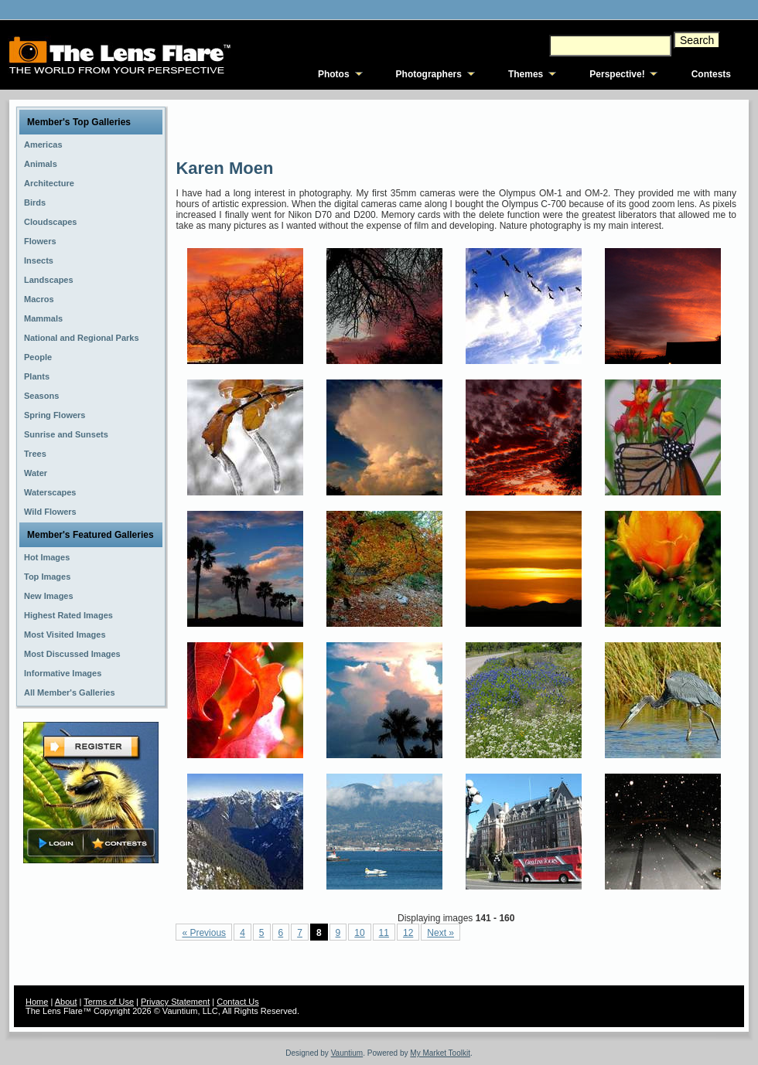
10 (359, 932)
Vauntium (347, 1053)
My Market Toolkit (440, 1053)
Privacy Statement (175, 1001)
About (66, 1001)
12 (408, 932)
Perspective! (616, 74)
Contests (711, 74)
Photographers (429, 74)
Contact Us (237, 1001)
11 (384, 932)
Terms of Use (109, 1001)
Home (37, 1001)
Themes (525, 74)
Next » (440, 932)
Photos (334, 74)
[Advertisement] (268, 127)
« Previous (204, 932)
